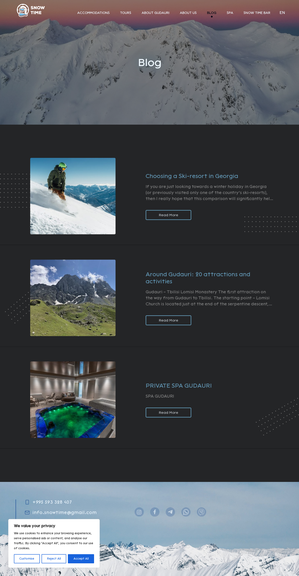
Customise (26, 558)
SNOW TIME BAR (257, 13)
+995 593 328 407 (52, 515)
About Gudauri (155, 13)
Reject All (54, 558)
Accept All (81, 558)
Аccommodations (93, 13)
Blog (211, 13)
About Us (188, 13)
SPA (230, 13)
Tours (125, 13)
